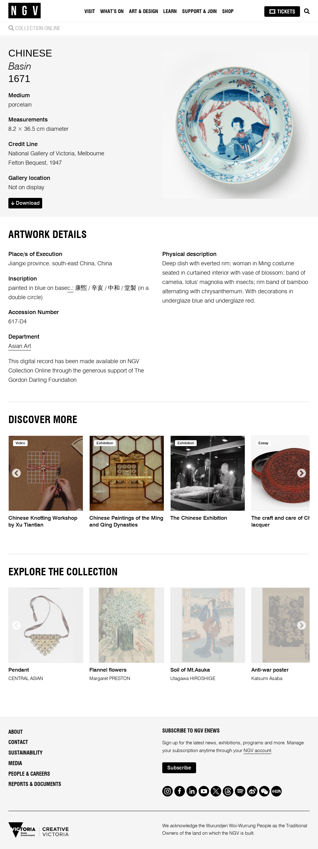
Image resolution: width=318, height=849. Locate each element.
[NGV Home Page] (24, 11)
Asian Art (19, 346)
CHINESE (30, 53)
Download (25, 203)
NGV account (257, 750)
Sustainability (25, 753)
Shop (228, 11)
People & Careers (29, 774)
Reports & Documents (34, 784)
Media (15, 763)
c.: (70, 288)
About (15, 732)
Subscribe (179, 768)
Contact (18, 742)
